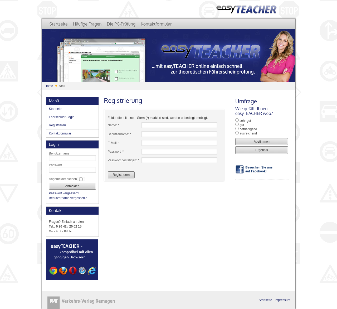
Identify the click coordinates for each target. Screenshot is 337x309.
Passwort (55, 165)
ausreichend (248, 133)
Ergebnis (261, 150)
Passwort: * (116, 151)
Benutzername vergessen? (68, 198)
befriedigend (248, 129)
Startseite (265, 300)
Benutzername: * (119, 134)
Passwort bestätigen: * (123, 160)
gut (242, 125)
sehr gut (245, 121)
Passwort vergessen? (64, 193)
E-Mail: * (114, 143)
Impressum (282, 300)
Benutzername (59, 153)
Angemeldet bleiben (63, 179)
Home (49, 86)
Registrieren (121, 175)
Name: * (113, 125)
